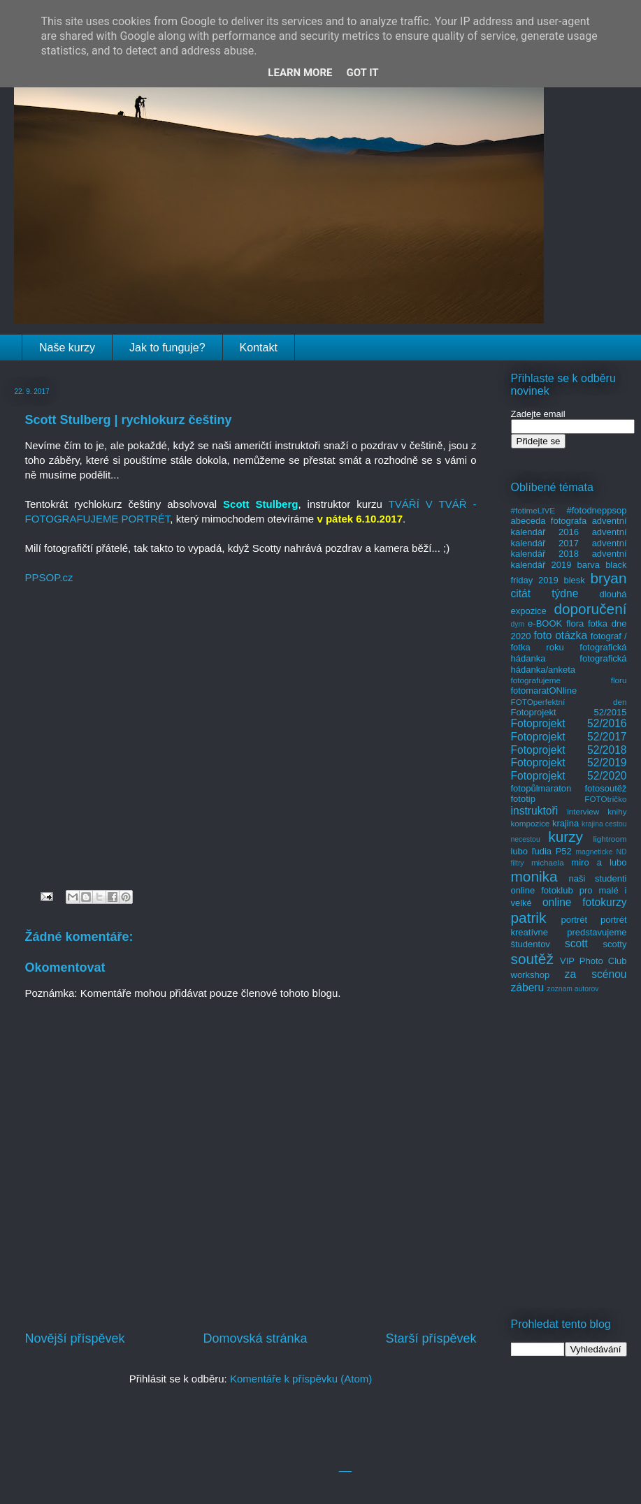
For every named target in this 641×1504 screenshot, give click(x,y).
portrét (574, 919)
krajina (565, 823)
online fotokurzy (584, 902)
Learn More (300, 72)
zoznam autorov (573, 989)
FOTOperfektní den (569, 701)
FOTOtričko (605, 798)
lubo (519, 851)
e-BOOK (545, 623)
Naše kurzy (67, 347)
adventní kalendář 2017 (569, 537)
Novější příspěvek (75, 1338)
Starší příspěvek (430, 1338)
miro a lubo (598, 862)
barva (588, 565)
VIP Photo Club (593, 961)
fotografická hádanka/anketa (569, 664)
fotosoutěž (606, 788)
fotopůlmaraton (541, 788)
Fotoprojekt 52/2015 (569, 712)
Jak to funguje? (167, 347)
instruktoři (535, 811)
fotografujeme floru (569, 680)
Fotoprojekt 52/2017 (569, 737)
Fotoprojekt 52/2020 (569, 776)
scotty (615, 944)
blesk (573, 580)
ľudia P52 (552, 851)
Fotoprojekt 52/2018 (569, 750)
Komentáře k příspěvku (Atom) (301, 1379)
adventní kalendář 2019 (569, 559)
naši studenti (597, 878)
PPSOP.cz (49, 577)
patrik (529, 918)
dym (518, 624)
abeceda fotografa (549, 521)
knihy (616, 811)
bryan (608, 578)
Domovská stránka (255, 1338)
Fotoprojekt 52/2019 (569, 762)
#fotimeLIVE (533, 510)
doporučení (590, 609)
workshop (530, 975)
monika (534, 876)
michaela (547, 862)
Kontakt (259, 347)
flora (575, 623)
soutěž (532, 959)
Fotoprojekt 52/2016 (569, 723)
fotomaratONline (544, 690)
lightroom (609, 838)
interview (583, 811)
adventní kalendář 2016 (569, 526)
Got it (362, 72)
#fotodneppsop (596, 510)
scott (576, 943)
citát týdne (545, 593)
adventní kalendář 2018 (569, 549)
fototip (523, 799)
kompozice (530, 823)
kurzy (565, 836)
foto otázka (560, 635)
